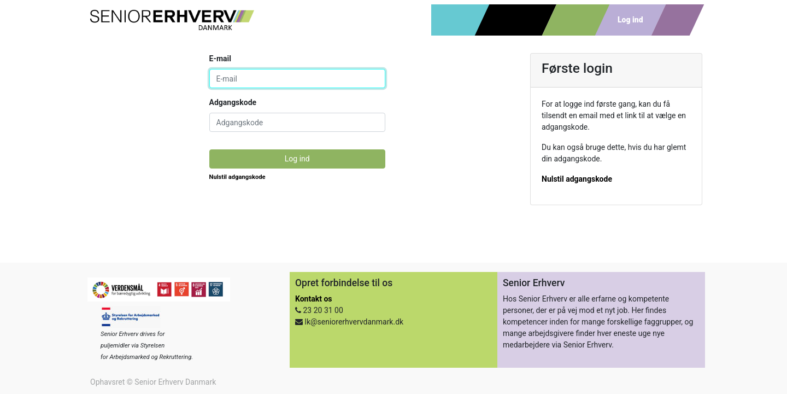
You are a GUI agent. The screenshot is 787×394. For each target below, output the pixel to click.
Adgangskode (233, 102)
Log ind (297, 158)
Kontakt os (313, 298)
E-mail (220, 58)
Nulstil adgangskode (237, 177)
